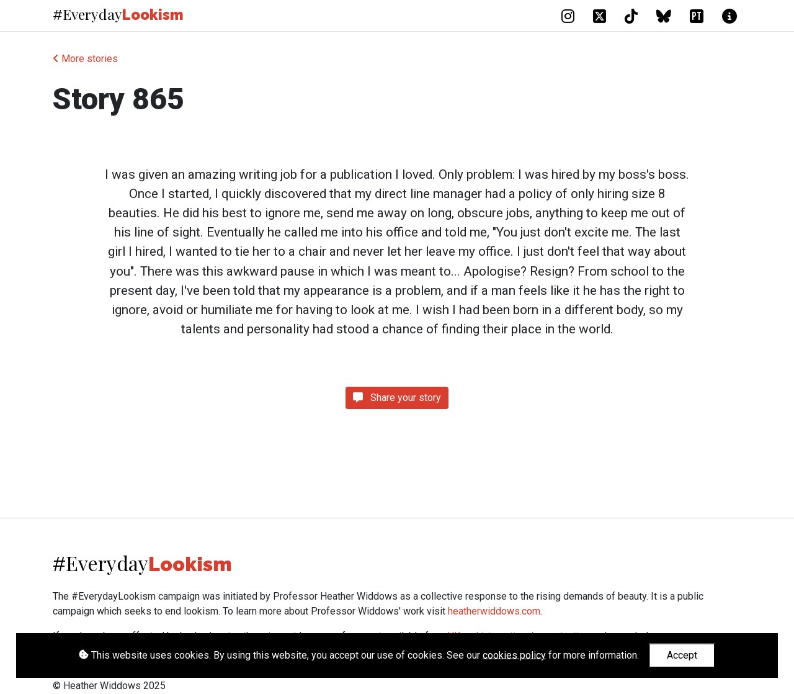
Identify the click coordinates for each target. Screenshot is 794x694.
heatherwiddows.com (494, 611)
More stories (85, 59)
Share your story (397, 397)
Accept (682, 655)
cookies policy (514, 654)
